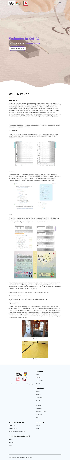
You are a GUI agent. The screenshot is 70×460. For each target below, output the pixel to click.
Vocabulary (39, 414)
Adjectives (11, 442)
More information (17, 48)
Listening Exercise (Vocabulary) (17, 431)
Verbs (10, 445)
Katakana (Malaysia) (41, 411)
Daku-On (38, 377)
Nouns (10, 439)
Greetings (38, 408)
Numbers (38, 405)
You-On (38, 383)
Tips (37, 417)
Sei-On (38, 374)
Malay (37, 428)
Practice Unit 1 (12, 425)
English (38, 425)
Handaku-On (39, 380)
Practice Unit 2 (13, 428)
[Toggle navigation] (60, 3)
